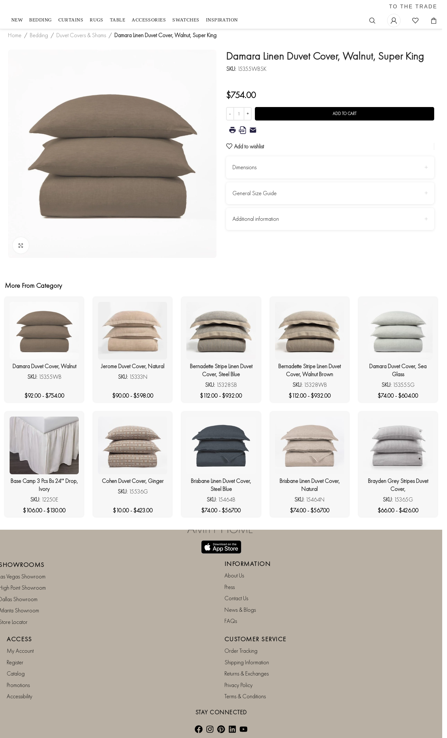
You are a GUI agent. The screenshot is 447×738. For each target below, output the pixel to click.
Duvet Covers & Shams (81, 35)
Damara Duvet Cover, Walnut (44, 366)
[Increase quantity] (248, 113)
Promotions (18, 684)
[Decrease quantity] (230, 113)
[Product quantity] (239, 113)
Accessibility (19, 696)
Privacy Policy (238, 684)
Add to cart (344, 113)
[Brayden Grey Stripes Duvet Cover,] (398, 445)
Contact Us (236, 598)
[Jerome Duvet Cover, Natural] (132, 331)
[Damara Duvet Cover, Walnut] (44, 331)
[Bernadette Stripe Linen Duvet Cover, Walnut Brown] (309, 331)
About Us (234, 575)
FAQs (230, 621)
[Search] (372, 20)
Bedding (39, 35)
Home (14, 35)
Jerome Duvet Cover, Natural (132, 366)
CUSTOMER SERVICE (255, 639)
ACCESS (19, 639)
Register (15, 662)
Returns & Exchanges (246, 673)
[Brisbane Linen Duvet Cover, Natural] (309, 445)
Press (229, 587)
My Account (20, 650)
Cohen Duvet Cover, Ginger (133, 481)
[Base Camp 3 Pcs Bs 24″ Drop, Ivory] (44, 445)
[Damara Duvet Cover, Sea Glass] (398, 331)
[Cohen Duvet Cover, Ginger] (132, 445)
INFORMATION (247, 564)
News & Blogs (240, 609)
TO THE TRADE (413, 6)
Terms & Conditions (245, 696)
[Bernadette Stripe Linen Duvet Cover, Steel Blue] (221, 331)
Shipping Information (246, 662)
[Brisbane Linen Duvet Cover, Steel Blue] (221, 445)
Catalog (16, 673)
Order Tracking (240, 650)
